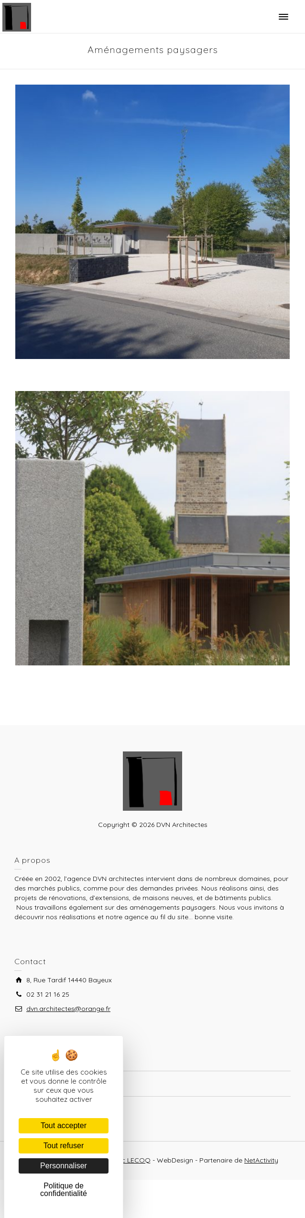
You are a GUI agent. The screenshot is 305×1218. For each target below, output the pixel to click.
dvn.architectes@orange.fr (68, 1008)
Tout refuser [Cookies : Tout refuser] (64, 1146)
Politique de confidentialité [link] (63, 1189)
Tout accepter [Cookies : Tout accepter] (64, 1125)
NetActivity (261, 1160)
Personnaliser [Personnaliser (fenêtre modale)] (63, 1166)
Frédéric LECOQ (125, 1160)
